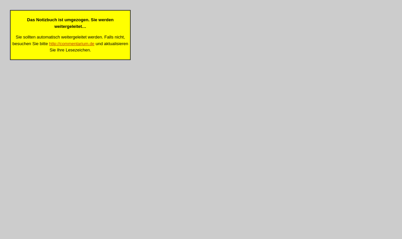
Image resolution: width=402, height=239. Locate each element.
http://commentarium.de (72, 43)
